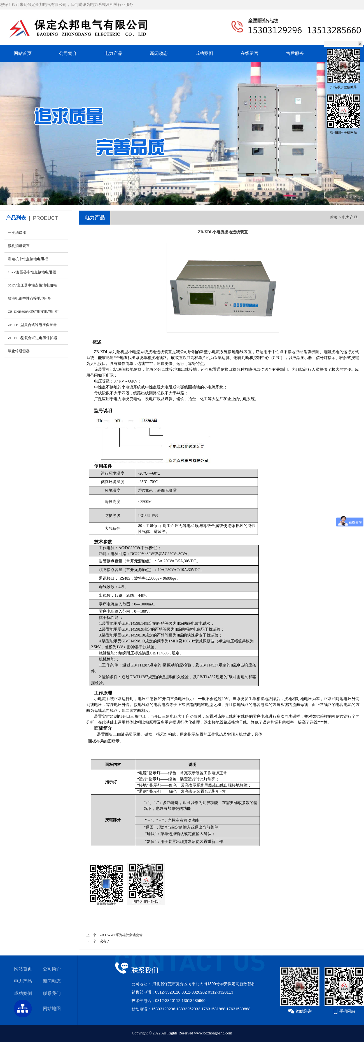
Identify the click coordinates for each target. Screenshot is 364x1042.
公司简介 (68, 53)
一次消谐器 (17, 232)
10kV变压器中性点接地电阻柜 (32, 272)
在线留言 (249, 53)
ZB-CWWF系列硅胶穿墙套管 (121, 935)
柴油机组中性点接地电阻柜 (30, 298)
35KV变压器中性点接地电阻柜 (32, 285)
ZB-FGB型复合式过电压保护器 (32, 338)
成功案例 (204, 53)
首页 (334, 217)
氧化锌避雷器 (19, 351)
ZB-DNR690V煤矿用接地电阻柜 (33, 311)
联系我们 (52, 993)
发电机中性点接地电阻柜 (28, 259)
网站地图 (52, 1008)
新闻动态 (159, 53)
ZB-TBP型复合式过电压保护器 (32, 325)
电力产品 (113, 53)
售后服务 (295, 53)
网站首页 (23, 53)
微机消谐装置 (19, 246)
